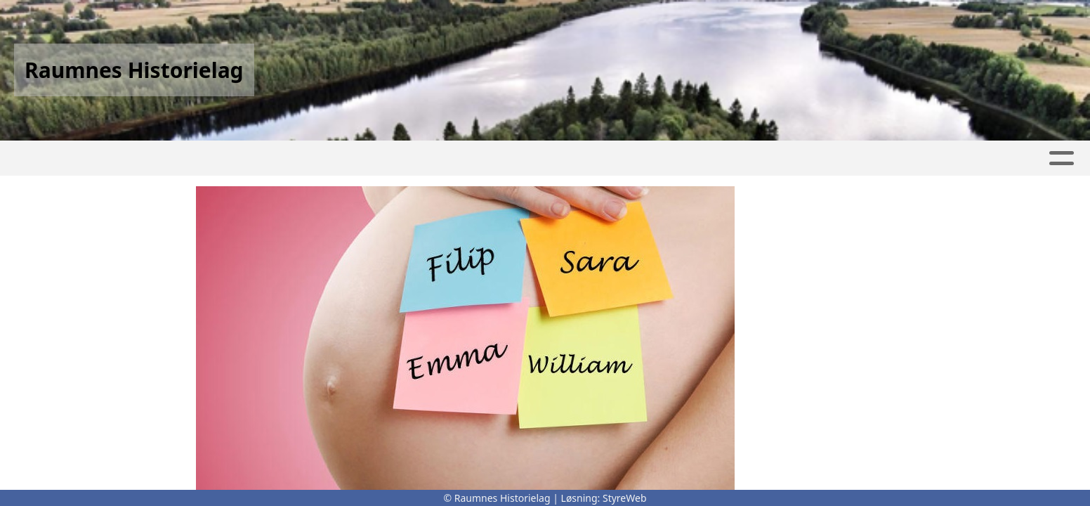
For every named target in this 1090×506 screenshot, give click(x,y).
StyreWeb (625, 498)
